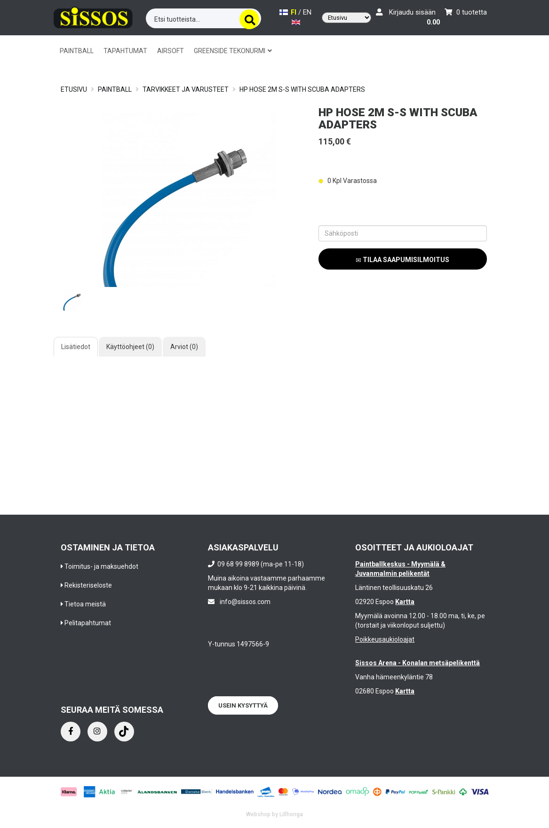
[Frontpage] (93, 16)
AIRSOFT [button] (170, 51)
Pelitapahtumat (87, 623)
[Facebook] (70, 731)
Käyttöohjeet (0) (130, 346)
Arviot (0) (184, 346)
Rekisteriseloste (88, 585)
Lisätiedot (75, 346)
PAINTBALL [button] (77, 51)
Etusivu (74, 89)
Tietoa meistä (85, 604)
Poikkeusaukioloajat (384, 639)
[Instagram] (97, 731)
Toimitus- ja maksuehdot (101, 566)
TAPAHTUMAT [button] (125, 51)
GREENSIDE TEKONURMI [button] (233, 51)
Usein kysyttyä (243, 705)
